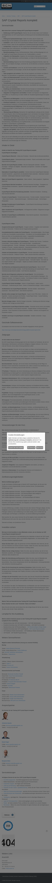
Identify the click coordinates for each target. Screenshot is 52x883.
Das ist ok (40, 447)
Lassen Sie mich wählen (16, 447)
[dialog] (26, 441)
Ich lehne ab (31, 447)
